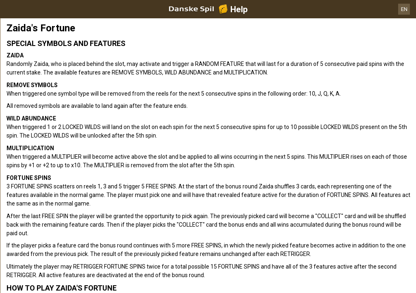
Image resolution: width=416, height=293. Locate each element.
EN (404, 9)
